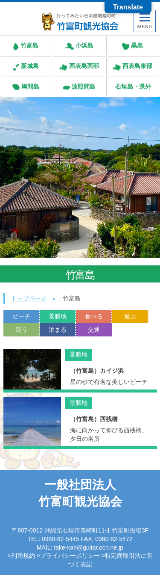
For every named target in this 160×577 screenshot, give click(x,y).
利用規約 (23, 555)
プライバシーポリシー (70, 555)
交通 (94, 329)
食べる (94, 316)
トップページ (29, 298)
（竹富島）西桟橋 (94, 419)
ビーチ (21, 316)
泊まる (58, 329)
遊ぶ (130, 316)
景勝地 (58, 316)
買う (21, 329)
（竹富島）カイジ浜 (97, 370)
